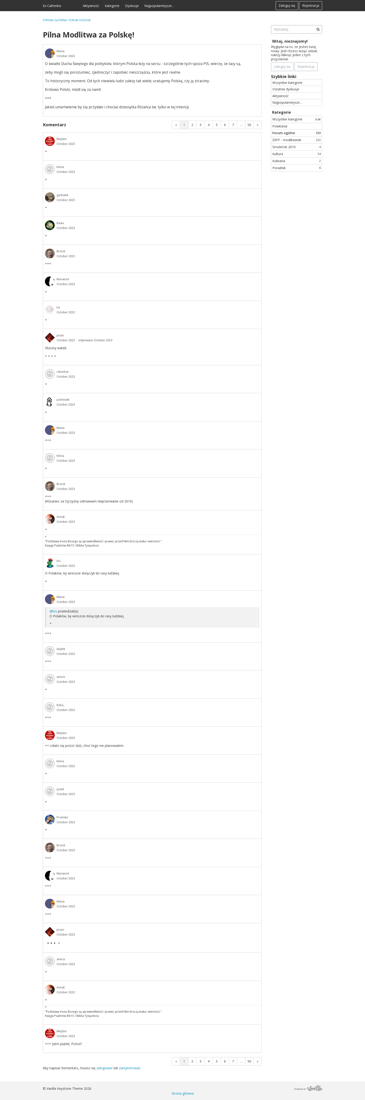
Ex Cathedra (52, 5)
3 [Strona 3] (200, 125)
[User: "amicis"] (50, 679)
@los (53, 611)
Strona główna (183, 1093)
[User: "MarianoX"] (50, 281)
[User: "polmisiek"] (50, 402)
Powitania (279, 126)
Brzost (61, 251)
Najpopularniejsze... (159, 5)
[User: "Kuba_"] (50, 707)
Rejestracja (310, 5)
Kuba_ (60, 705)
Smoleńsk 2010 (296, 147)
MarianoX (63, 279)
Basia (60, 223)
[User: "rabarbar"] (50, 374)
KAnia (60, 167)
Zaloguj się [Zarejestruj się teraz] (282, 66)
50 (249, 125)
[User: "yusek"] (50, 791)
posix (60, 335)
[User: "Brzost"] (50, 253)
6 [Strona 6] (225, 125)
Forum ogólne (296, 133)
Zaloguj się (287, 5)
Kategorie (112, 5)
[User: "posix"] (50, 337)
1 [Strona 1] (184, 125)
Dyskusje (132, 5)
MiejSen (62, 139)
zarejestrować (129, 1068)
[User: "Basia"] (50, 225)
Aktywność (91, 5)
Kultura (296, 154)
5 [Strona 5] (217, 125)
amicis (61, 677)
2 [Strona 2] (192, 125)
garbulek (62, 195)
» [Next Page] (257, 125)
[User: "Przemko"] (50, 819)
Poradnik (296, 168)
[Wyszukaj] (318, 29)
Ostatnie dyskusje (285, 89)
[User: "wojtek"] (50, 651)
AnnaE (61, 517)
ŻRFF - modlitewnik (296, 140)
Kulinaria (296, 161)
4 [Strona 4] (209, 125)
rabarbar (63, 372)
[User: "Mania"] (50, 53)
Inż (58, 307)
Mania (60, 51)
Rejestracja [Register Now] (305, 66)
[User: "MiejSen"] (50, 141)
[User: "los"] (50, 563)
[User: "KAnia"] (50, 169)
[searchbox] (296, 29)
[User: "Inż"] (50, 309)
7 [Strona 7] (233, 125)
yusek (60, 789)
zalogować (104, 1068)
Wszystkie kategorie (287, 82)
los (59, 561)
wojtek (61, 649)
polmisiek (63, 400)
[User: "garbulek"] (50, 197)
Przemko (62, 817)
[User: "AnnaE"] (50, 519)
